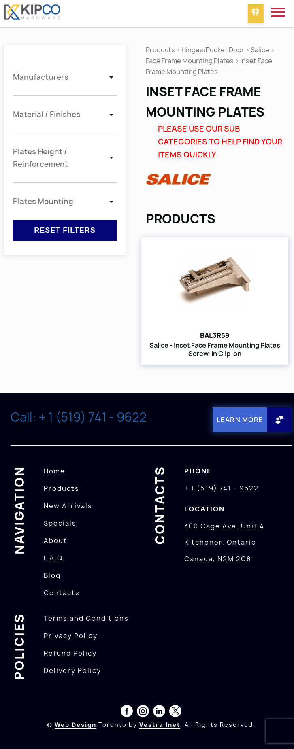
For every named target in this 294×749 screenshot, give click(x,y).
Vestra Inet (159, 724)
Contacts (62, 592)
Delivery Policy (72, 670)
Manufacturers (40, 77)
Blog (52, 575)
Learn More (240, 419)
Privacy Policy (71, 635)
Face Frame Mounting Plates (190, 60)
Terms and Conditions (86, 617)
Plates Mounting (43, 201)
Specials (60, 522)
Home (54, 470)
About (55, 540)
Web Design (75, 724)
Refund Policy (70, 652)
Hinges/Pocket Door (212, 49)
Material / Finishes (46, 114)
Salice (261, 49)
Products (160, 49)
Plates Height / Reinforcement (40, 157)
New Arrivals (68, 505)
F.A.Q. (54, 557)
